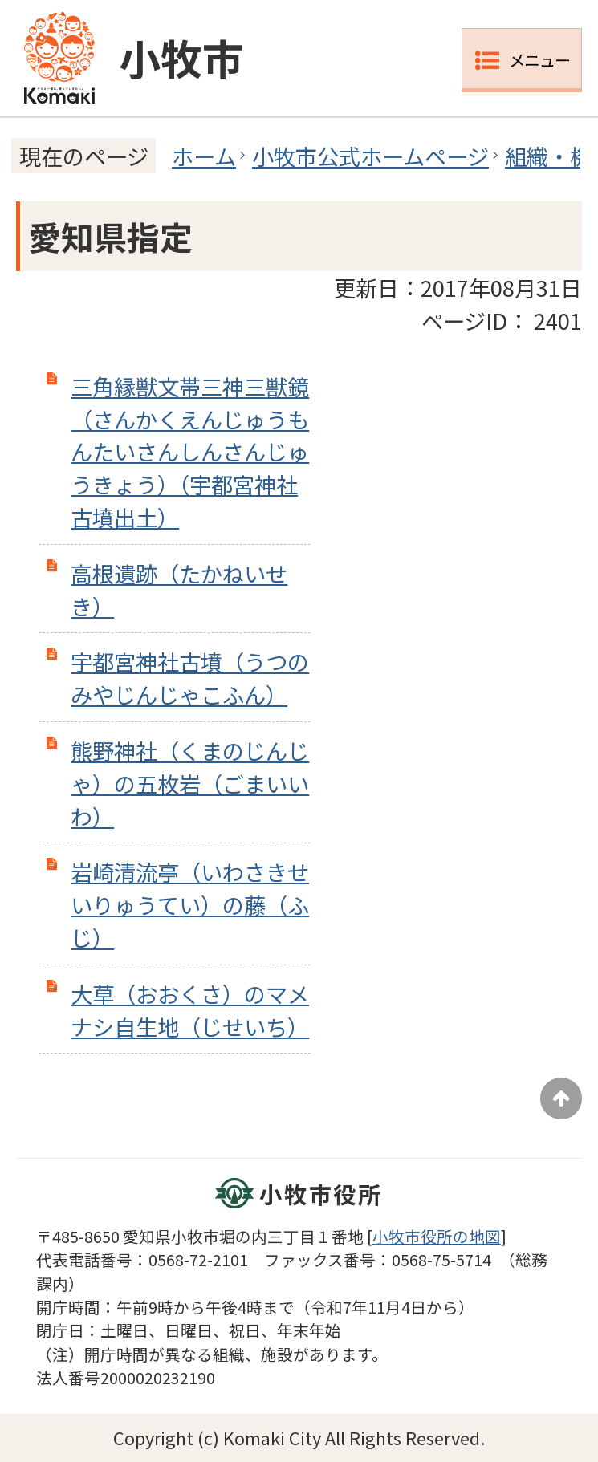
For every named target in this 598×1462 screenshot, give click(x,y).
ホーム (204, 156)
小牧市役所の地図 (436, 1236)
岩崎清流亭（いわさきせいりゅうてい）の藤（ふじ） (190, 904)
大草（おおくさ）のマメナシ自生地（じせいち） (190, 1009)
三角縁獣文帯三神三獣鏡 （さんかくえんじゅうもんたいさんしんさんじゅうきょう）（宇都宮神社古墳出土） (190, 451)
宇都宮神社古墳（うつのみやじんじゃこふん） (190, 677)
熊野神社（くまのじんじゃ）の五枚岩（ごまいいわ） (190, 783)
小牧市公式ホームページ (370, 156)
